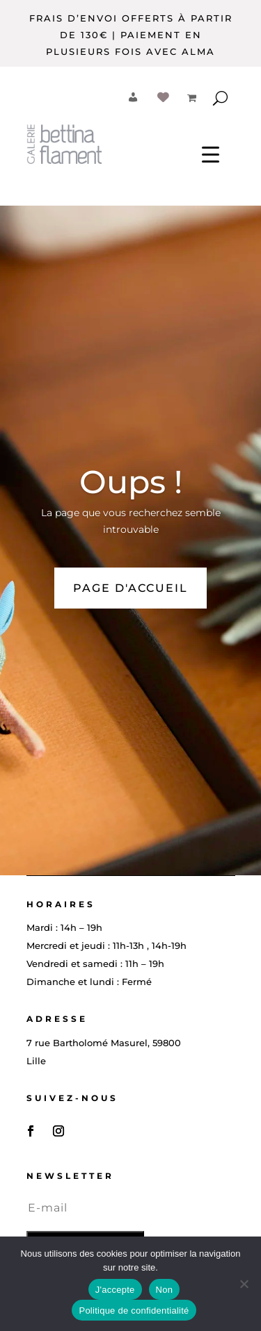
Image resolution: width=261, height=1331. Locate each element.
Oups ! (130, 482)
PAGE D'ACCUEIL (130, 588)
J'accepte (115, 1289)
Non (164, 1289)
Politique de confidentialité (134, 1310)
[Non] (244, 1284)
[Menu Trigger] (210, 154)
